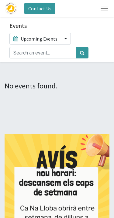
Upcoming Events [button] (35, 39)
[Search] (82, 52)
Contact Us (39, 8)
